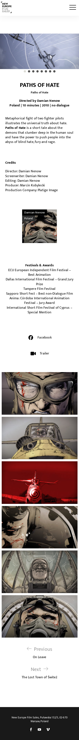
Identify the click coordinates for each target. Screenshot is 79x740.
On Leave (39, 653)
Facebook (44, 337)
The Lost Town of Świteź (39, 673)
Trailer (44, 353)
